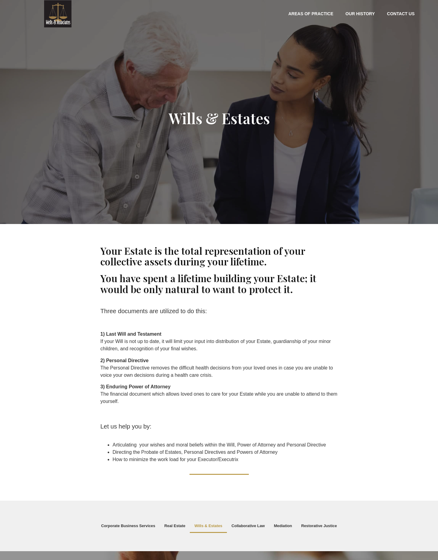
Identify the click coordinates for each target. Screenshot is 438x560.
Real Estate (174, 525)
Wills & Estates (208, 525)
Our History (360, 13)
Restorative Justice (319, 525)
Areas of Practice (310, 13)
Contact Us (401, 13)
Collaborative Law (248, 525)
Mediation (283, 525)
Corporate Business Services (128, 525)
